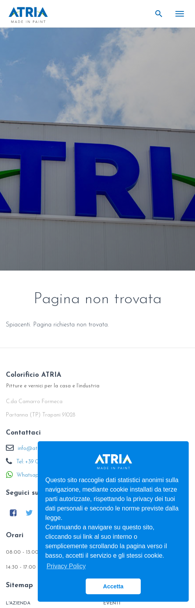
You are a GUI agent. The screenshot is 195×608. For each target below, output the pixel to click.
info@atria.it (33, 448)
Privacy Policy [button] (66, 566)
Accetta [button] (113, 586)
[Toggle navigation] (179, 13)
